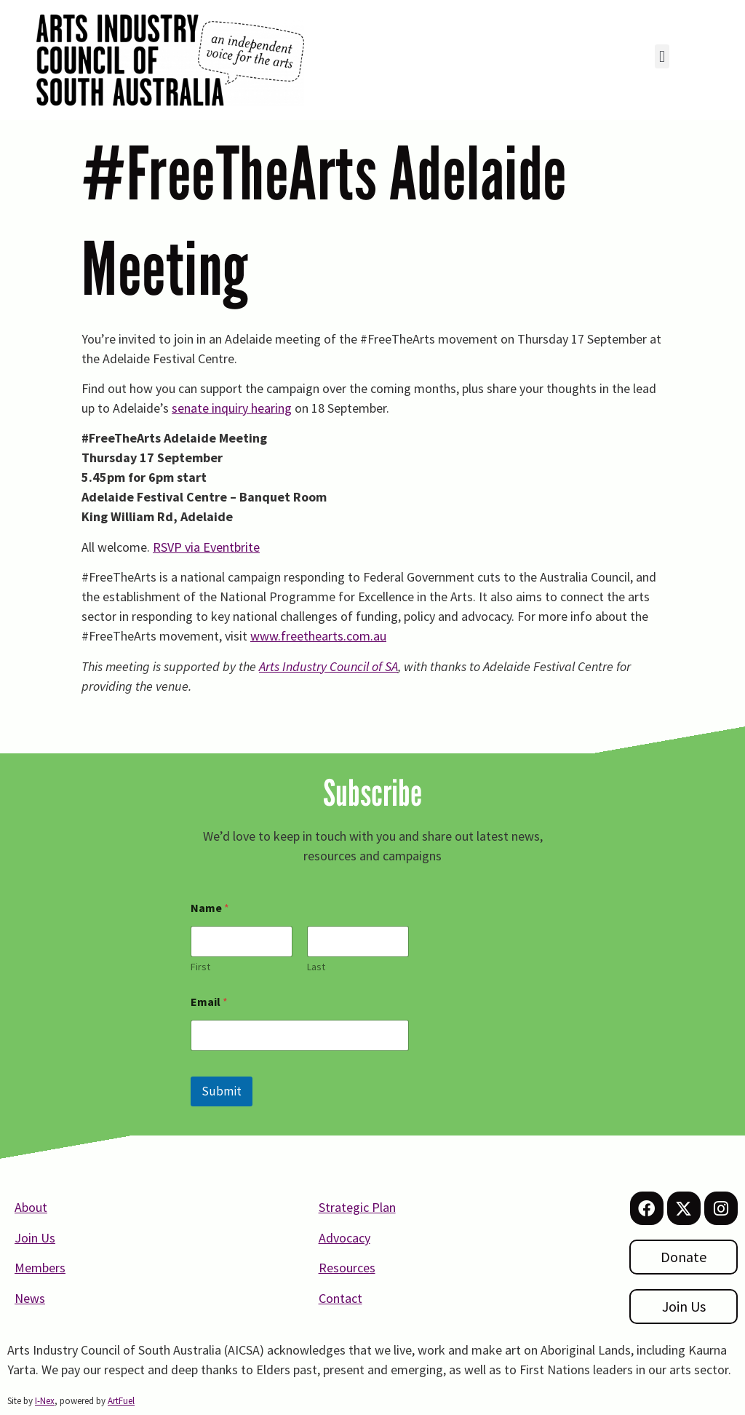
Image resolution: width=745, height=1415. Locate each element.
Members (40, 1267)
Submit (222, 1091)
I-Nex (45, 1401)
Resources (347, 1267)
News (30, 1298)
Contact (340, 1298)
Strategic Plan (357, 1207)
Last (316, 967)
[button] (662, 56)
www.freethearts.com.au (318, 635)
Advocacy (344, 1237)
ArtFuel (121, 1401)
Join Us (35, 1237)
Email (209, 1002)
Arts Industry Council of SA (328, 666)
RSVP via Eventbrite (206, 547)
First (200, 967)
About (31, 1207)
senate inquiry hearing (232, 408)
